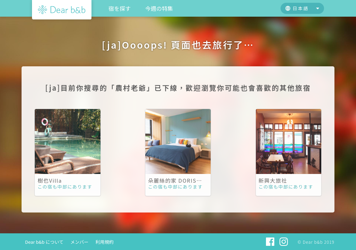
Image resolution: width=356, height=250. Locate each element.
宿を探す (119, 8)
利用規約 (105, 242)
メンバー (80, 242)
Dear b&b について (44, 242)
